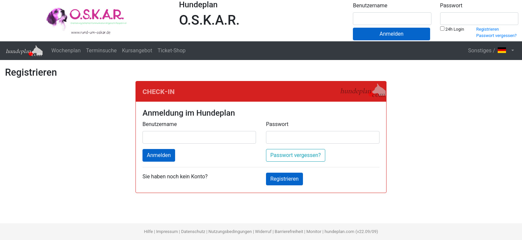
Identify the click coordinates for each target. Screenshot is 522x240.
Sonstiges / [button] (489, 50)
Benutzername (370, 5)
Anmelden (391, 34)
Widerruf (263, 231)
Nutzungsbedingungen (230, 231)
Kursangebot (137, 50)
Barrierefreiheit (289, 231)
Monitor (313, 231)
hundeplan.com (340, 231)
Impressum (167, 231)
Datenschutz (193, 231)
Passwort (451, 5)
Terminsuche (101, 50)
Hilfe (148, 231)
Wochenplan (66, 50)
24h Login (452, 29)
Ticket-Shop (171, 50)
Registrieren (487, 29)
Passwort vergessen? (496, 35)
